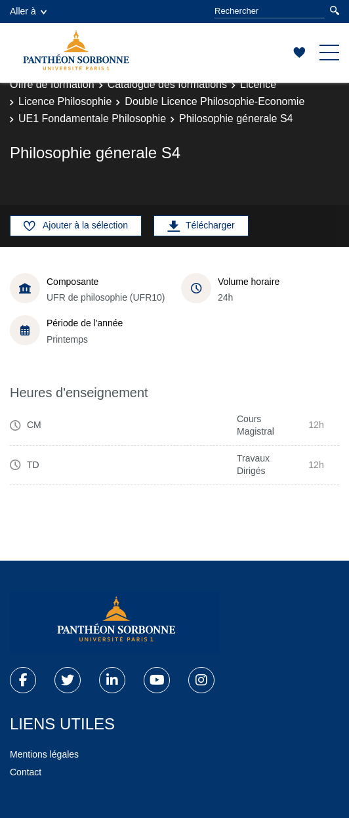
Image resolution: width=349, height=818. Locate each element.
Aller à (28, 11)
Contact (25, 772)
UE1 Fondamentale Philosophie (92, 118)
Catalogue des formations (167, 84)
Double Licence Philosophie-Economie (214, 101)
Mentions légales (44, 754)
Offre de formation (52, 84)
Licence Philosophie (65, 101)
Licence (258, 84)
